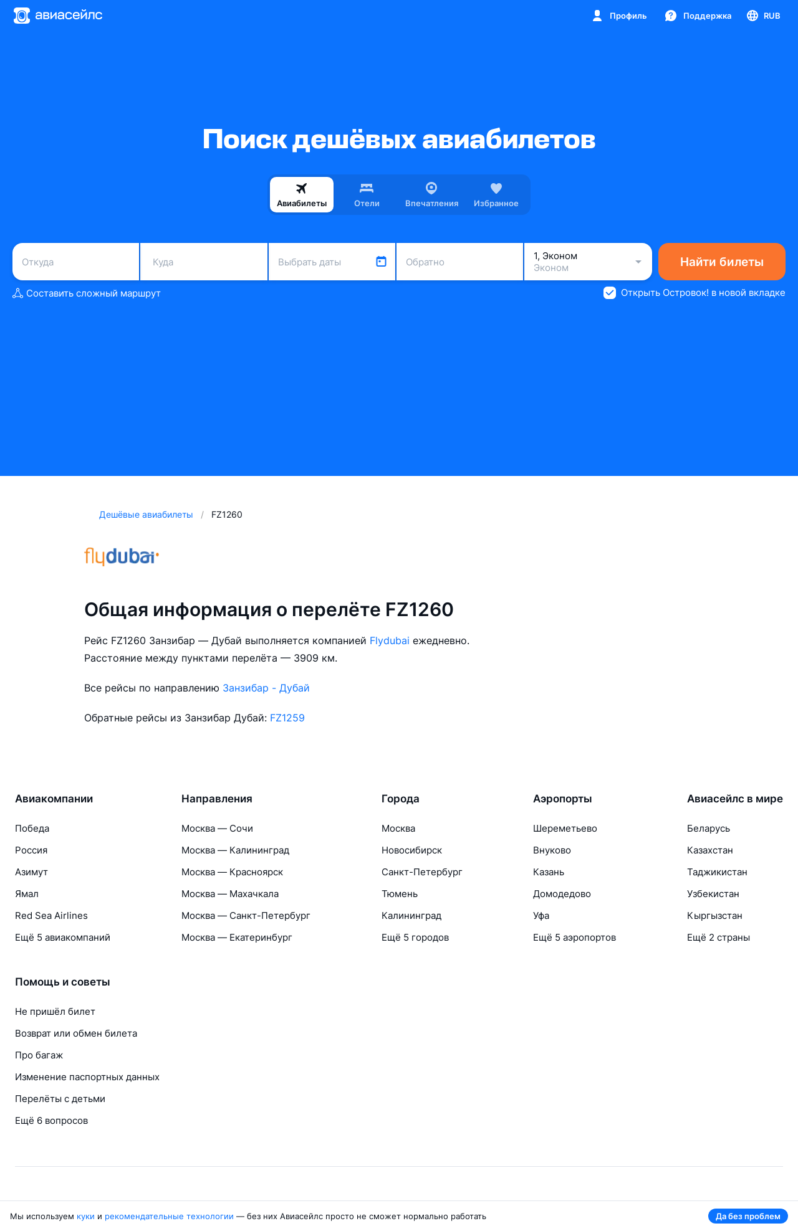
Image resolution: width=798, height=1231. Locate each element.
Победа (32, 828)
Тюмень (400, 894)
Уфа (541, 915)
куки (86, 1216)
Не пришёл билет (55, 1011)
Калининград (411, 915)
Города (401, 798)
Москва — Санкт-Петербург (245, 915)
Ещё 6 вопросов (51, 1120)
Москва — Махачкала (230, 894)
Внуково (552, 850)
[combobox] (75, 261)
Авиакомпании (54, 798)
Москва (398, 828)
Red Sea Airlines (51, 915)
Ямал (27, 894)
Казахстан (710, 850)
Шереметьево (565, 828)
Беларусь (708, 828)
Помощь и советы (62, 982)
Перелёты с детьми (60, 1099)
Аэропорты (562, 798)
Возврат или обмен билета (76, 1033)
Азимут (31, 872)
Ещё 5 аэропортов (574, 937)
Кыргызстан (715, 915)
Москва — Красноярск (232, 872)
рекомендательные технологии (169, 1216)
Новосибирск (412, 850)
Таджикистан (717, 872)
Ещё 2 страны (718, 937)
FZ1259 (287, 717)
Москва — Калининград (235, 850)
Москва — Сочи (217, 828)
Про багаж (39, 1055)
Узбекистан (713, 894)
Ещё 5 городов (415, 937)
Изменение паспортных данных (87, 1077)
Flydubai (390, 640)
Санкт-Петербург (422, 872)
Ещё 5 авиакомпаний (62, 937)
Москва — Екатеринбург (236, 937)
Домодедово (562, 894)
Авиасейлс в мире (735, 798)
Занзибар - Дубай (266, 688)
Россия (31, 850)
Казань (548, 872)
